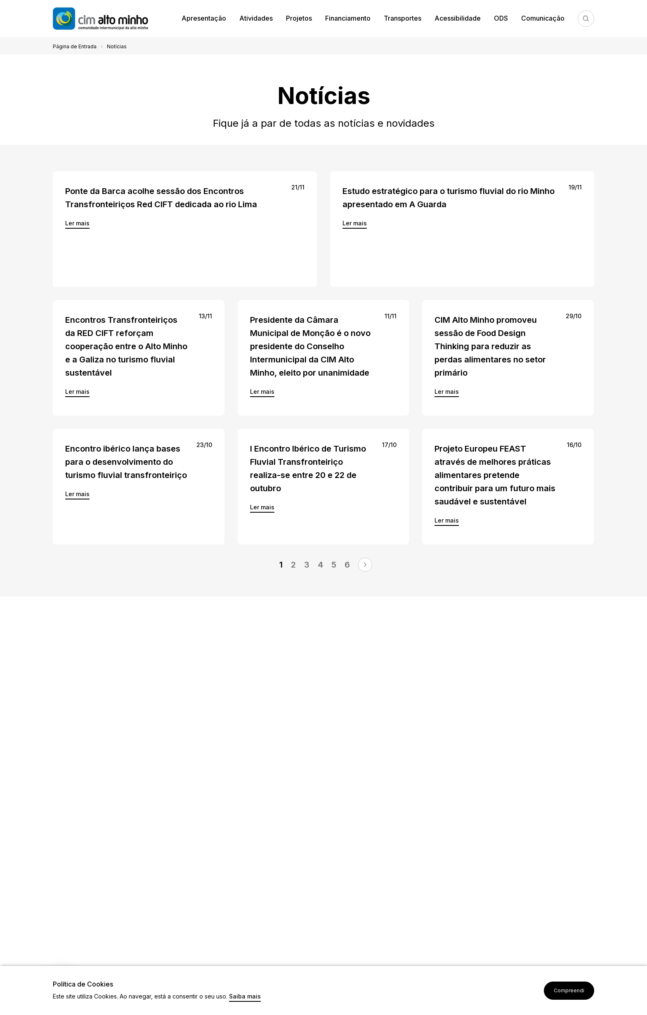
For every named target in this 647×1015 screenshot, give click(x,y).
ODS (501, 18)
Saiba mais (245, 997)
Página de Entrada (75, 46)
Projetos (299, 18)
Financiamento (348, 18)
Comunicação (542, 18)
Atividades (256, 18)
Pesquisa (586, 18)
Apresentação (204, 18)
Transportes (402, 18)
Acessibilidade (457, 18)
